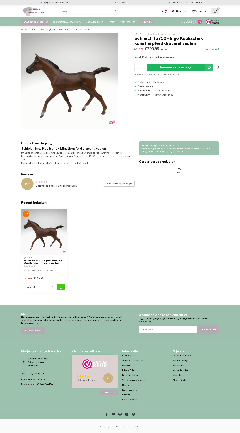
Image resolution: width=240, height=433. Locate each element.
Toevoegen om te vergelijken (147, 74)
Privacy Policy (128, 370)
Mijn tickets (178, 365)
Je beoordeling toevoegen (119, 184)
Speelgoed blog (94, 21)
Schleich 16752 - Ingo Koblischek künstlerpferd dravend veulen (61, 29)
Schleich (139, 34)
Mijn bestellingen (181, 360)
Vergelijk (31, 287)
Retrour (126, 385)
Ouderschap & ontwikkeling (67, 21)
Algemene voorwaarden (134, 360)
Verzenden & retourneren (134, 380)
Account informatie (182, 355)
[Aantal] (53, 287)
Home (24, 29)
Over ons (126, 355)
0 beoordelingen (168, 34)
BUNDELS (146, 21)
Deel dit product (171, 74)
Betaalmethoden (130, 375)
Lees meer (108, 392)
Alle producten (180, 380)
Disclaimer (127, 365)
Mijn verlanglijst (180, 370)
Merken (111, 21)
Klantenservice (127, 21)
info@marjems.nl (36, 373)
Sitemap (126, 394)
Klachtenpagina (129, 399)
